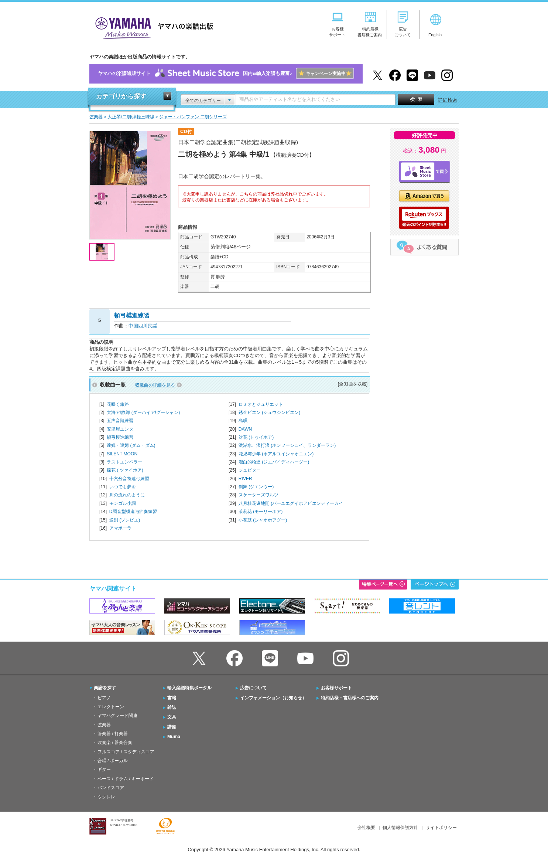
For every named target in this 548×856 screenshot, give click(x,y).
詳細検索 (447, 100)
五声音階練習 (120, 420)
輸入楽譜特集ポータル (189, 687)
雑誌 (171, 707)
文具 (171, 717)
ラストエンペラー (124, 462)
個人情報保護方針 (400, 827)
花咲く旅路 (118, 404)
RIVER (245, 478)
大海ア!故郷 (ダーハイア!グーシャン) (143, 412)
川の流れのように (127, 494)
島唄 (243, 420)
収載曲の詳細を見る (155, 385)
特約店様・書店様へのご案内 (350, 697)
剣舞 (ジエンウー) (256, 486)
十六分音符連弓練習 (129, 478)
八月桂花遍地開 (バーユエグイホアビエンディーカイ (291, 503)
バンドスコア (110, 787)
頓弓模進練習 (120, 437)
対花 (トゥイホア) (256, 437)
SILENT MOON (122, 453)
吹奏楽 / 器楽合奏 (114, 742)
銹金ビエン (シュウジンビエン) (269, 412)
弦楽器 (104, 724)
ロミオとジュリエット (261, 404)
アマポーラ (120, 528)
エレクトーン (110, 706)
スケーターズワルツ (258, 494)
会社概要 (366, 827)
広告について (253, 687)
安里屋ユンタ (120, 429)
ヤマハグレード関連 (117, 715)
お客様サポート (336, 687)
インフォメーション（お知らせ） (273, 697)
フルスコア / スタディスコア (125, 751)
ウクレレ (106, 796)
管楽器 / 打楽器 (112, 733)
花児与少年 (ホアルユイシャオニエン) (276, 453)
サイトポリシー (441, 827)
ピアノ (104, 697)
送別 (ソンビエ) (124, 520)
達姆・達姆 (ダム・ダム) (131, 445)
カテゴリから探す (121, 96)
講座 (171, 727)
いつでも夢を (122, 486)
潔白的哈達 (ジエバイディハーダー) (274, 462)
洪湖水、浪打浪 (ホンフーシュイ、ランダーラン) (287, 445)
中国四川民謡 (143, 326)
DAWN (245, 429)
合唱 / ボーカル (112, 760)
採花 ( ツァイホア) (125, 470)
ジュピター (250, 470)
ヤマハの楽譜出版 (152, 27)
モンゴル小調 (122, 503)
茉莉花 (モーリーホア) (260, 511)
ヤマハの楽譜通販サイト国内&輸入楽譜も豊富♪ (226, 74)
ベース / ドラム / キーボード (125, 778)
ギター (104, 769)
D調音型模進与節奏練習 (133, 511)
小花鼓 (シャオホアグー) (263, 520)
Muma (173, 736)
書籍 (171, 697)
